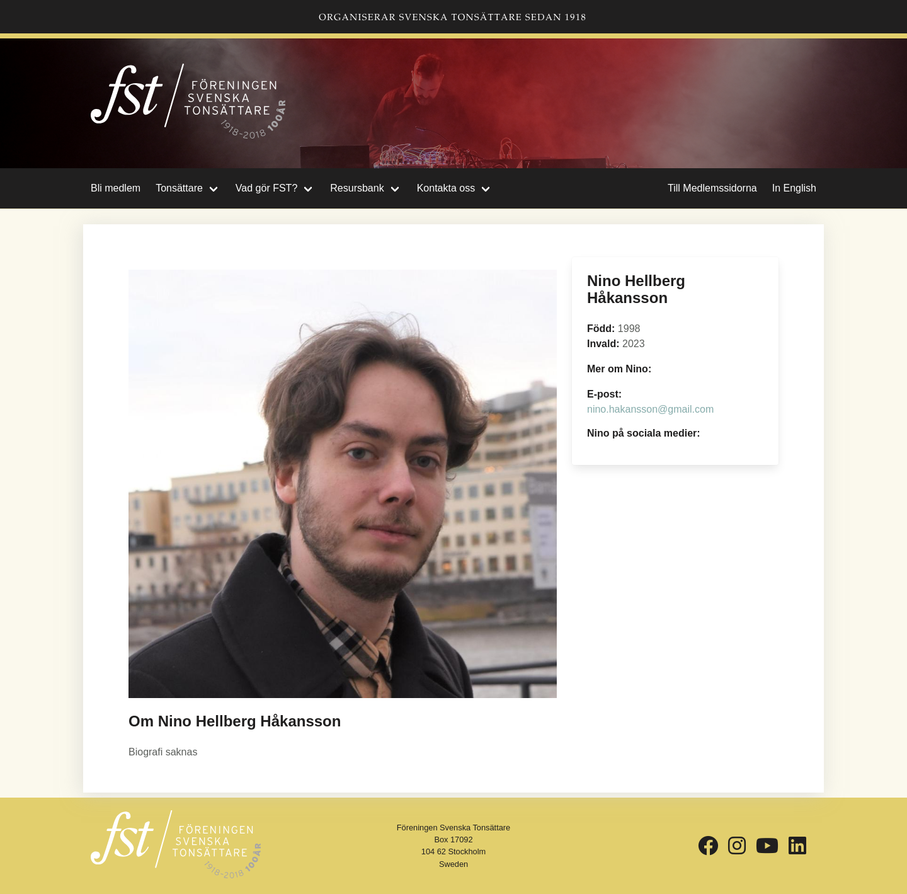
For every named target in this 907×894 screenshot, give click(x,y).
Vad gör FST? (266, 188)
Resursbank (357, 188)
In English (794, 188)
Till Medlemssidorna (712, 188)
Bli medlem (115, 188)
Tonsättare (179, 188)
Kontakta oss (446, 188)
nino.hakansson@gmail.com (650, 409)
